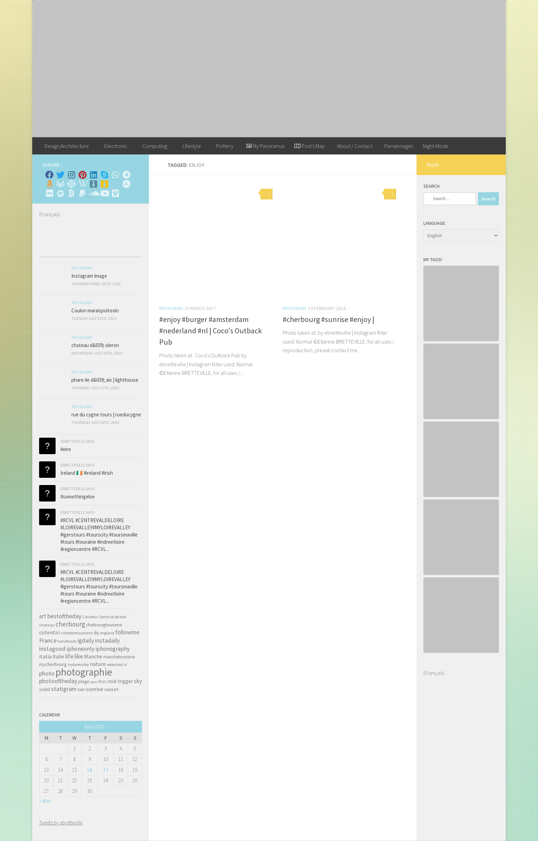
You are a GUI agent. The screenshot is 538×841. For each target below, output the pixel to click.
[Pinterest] (82, 175)
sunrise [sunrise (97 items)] (94, 689)
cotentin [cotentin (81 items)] (49, 632)
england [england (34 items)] (107, 633)
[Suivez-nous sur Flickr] (49, 193)
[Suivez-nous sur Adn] (126, 184)
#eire (65, 449)
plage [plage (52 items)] (84, 681)
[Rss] (115, 184)
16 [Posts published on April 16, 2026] (89, 770)
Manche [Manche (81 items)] (93, 656)
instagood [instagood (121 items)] (52, 649)
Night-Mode (435, 145)
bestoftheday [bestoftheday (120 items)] (64, 616)
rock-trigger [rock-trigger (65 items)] (120, 681)
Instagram (171, 308)
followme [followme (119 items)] (127, 632)
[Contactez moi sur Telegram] (126, 175)
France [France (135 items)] (48, 640)
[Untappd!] (104, 184)
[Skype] (104, 175)
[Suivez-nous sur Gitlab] (60, 184)
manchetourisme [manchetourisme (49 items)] (119, 657)
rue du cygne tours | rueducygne (106, 414)
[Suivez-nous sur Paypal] (82, 193)
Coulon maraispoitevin (95, 310)
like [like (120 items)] (78, 656)
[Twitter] (60, 175)
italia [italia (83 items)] (45, 656)
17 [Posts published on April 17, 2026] (105, 770)
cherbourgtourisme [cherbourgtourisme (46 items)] (104, 625)
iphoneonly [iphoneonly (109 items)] (80, 649)
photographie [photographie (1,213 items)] (84, 672)
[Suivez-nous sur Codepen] (71, 184)
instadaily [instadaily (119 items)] (107, 640)
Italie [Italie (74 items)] (58, 656)
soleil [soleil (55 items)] (44, 689)
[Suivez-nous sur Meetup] (60, 193)
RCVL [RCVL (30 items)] (102, 681)
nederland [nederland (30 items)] (115, 664)
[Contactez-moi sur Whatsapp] (115, 175)
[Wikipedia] (82, 184)
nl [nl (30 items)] (125, 664)
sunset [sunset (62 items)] (111, 689)
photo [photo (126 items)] (47, 673)
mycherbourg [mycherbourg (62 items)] (53, 664)
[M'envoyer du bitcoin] (71, 193)
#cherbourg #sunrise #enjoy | (328, 319)
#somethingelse (77, 496)
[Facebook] (49, 175)
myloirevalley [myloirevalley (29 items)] (78, 664)
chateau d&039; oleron (95, 345)
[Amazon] (49, 184)
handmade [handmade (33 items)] (67, 641)
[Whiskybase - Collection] (93, 184)
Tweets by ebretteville (60, 822)
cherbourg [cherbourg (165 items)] (70, 624)
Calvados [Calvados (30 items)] (89, 616)
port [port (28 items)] (94, 682)
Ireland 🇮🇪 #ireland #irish (86, 473)
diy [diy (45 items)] (96, 633)
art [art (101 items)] (42, 616)
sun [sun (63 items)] (81, 689)
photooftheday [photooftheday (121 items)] (58, 681)
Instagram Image (89, 276)
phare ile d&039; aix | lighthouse (104, 380)
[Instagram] (71, 175)
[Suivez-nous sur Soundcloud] (93, 193)
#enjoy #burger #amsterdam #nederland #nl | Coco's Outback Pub (210, 330)
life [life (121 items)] (69, 656)
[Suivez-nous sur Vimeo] (115, 193)
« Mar (45, 800)
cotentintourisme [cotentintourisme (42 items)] (77, 632)
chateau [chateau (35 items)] (47, 624)
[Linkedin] (93, 175)
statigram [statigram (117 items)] (64, 689)
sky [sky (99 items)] (138, 681)
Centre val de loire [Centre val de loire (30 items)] (112, 616)
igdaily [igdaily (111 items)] (86, 640)
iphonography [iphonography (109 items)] (112, 649)
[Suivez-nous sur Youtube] (104, 193)
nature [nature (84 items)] (98, 663)
